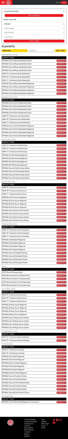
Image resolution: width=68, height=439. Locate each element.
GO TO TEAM (34, 41)
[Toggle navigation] (3, 2)
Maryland (7, 50)
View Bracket (61, 61)
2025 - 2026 (60, 50)
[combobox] (4, 11)
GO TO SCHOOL (34, 15)
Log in (64, 2)
